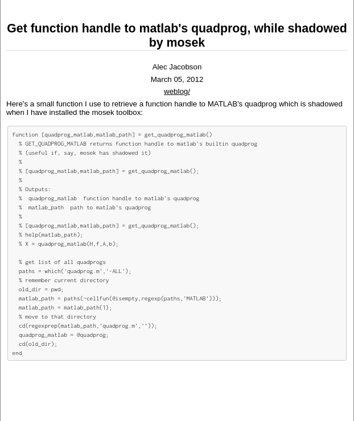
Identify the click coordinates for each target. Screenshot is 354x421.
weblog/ (177, 91)
